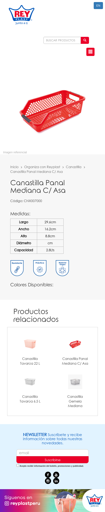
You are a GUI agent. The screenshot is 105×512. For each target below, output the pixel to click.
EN (98, 5)
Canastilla (73, 167)
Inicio (14, 167)
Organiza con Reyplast (42, 167)
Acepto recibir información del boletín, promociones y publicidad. (52, 466)
